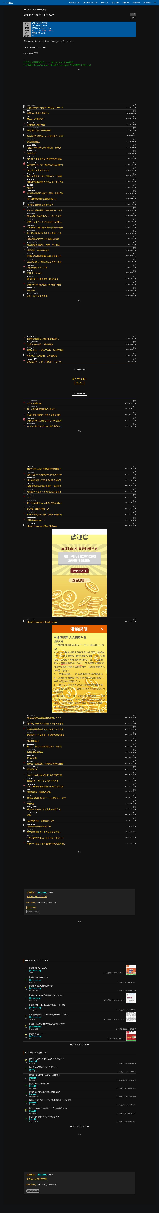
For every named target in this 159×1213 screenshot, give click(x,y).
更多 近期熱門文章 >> (79, 1044)
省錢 (39, 892)
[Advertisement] (79, 86)
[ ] (35, 970)
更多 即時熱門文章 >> (79, 1126)
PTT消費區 (27, 10)
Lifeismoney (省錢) (39, 10)
